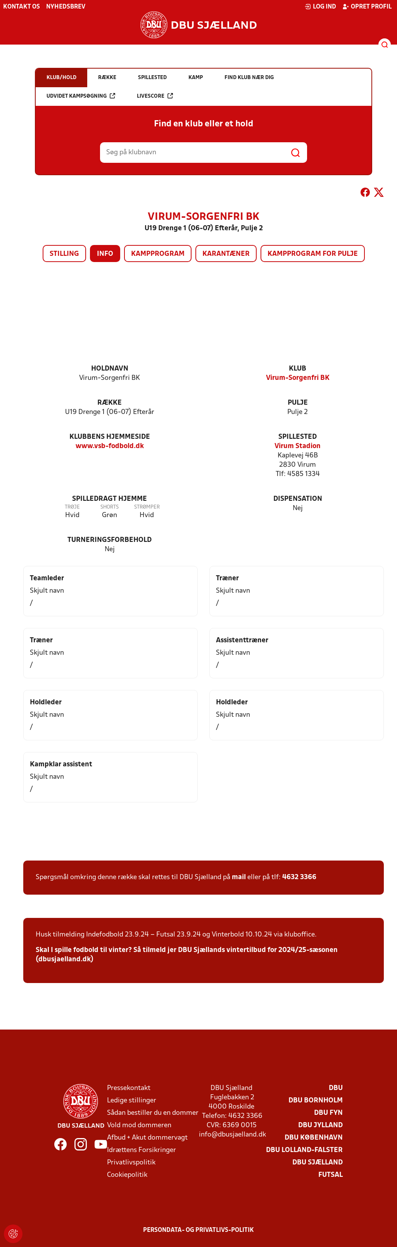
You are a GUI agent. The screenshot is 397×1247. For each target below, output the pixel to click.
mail (239, 877)
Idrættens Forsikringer (141, 1150)
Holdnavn (109, 369)
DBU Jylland (320, 1125)
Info (105, 254)
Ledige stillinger (131, 1100)
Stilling (64, 254)
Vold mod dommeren (139, 1125)
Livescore (155, 96)
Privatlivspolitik (131, 1162)
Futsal (330, 1175)
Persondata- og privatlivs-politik (198, 1230)
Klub (297, 369)
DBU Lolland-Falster (304, 1150)
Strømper (147, 507)
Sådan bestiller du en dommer (152, 1113)
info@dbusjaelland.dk (232, 1134)
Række (109, 403)
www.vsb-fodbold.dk (110, 446)
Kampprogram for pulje (313, 254)
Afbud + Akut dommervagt (147, 1138)
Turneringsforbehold (109, 540)
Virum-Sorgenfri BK (298, 378)
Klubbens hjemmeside (109, 437)
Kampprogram (158, 254)
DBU (336, 1088)
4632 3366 (299, 877)
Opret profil (367, 6)
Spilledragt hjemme (109, 499)
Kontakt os (21, 7)
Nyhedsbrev (65, 7)
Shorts (109, 507)
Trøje (72, 507)
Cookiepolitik (127, 1175)
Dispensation (297, 499)
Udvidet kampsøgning (81, 96)
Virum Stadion (297, 446)
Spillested (297, 437)
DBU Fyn (328, 1113)
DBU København (314, 1138)
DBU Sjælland (317, 1162)
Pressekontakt (128, 1088)
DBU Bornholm (315, 1100)
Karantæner (226, 254)
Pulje (298, 403)
